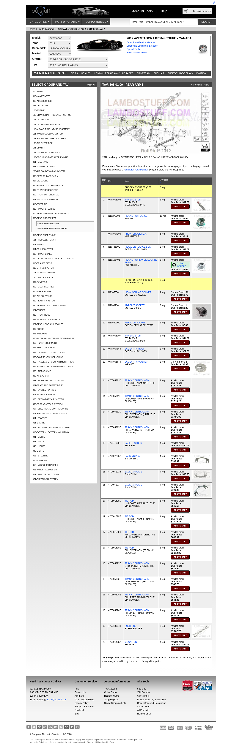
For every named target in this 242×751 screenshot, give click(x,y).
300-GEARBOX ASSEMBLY (45, 176)
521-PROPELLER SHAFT (44, 240)
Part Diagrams (67, 22)
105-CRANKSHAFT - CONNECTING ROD (52, 115)
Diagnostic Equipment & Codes (142, 46)
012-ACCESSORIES (42, 101)
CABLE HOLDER (133, 443)
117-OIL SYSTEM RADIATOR (46, 124)
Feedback (79, 710)
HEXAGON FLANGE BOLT (138, 247)
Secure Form (143, 706)
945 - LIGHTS (39, 446)
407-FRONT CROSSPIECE (45, 190)
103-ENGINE (39, 110)
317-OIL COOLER (41, 181)
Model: (36, 37)
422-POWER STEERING (44, 209)
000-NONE (38, 91)
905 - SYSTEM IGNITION (44, 390)
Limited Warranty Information (151, 699)
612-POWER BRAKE (42, 254)
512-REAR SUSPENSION (44, 235)
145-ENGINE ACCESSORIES (46, 152)
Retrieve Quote (111, 696)
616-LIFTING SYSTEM (43, 268)
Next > (207, 84)
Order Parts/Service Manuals (141, 42)
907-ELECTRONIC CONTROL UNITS (50, 413)
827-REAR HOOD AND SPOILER (48, 324)
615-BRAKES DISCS (42, 263)
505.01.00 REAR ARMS (48, 223)
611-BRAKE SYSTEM (43, 249)
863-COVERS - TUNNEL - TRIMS (48, 357)
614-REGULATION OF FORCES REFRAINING (54, 258)
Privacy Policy (82, 703)
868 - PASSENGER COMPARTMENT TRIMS (53, 362)
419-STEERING (40, 204)
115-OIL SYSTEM (41, 119)
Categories (39, 22)
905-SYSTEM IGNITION (44, 394)
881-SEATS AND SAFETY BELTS (48, 385)
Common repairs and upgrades (113, 73)
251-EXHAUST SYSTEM (44, 166)
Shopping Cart (111, 699)
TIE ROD (129, 500)
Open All (91, 85)
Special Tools (133, 49)
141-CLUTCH (39, 148)
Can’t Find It (143, 696)
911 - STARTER (40, 418)
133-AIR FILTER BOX (43, 143)
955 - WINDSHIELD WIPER (45, 465)
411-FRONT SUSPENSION (45, 199)
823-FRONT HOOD (42, 315)
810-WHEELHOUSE (42, 291)
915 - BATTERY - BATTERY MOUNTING (51, 427)
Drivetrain (143, 73)
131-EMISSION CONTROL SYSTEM (49, 138)
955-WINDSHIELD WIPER (45, 470)
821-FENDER (39, 310)
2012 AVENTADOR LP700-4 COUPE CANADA (81, 29)
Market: (37, 53)
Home (32, 29)
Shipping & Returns (84, 706)
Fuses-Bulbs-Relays (180, 73)
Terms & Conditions (84, 699)
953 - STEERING (40, 456)
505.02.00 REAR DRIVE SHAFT (52, 228)
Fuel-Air (159, 73)
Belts (74, 73)
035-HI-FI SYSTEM (41, 106)
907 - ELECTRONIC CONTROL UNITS (50, 409)
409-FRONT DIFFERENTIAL (46, 195)
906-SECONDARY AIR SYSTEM (47, 404)
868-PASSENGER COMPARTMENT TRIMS (53, 366)
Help (164, 11)
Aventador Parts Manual (136, 169)
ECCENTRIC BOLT (134, 348)
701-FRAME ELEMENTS (44, 272)
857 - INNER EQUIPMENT (45, 343)
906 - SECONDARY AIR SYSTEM (48, 399)
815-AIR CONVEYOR (42, 296)
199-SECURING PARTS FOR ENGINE (50, 157)
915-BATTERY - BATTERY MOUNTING (51, 432)
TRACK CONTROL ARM (137, 380)
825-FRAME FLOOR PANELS (46, 319)
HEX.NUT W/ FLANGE (136, 216)
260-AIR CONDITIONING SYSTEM (49, 171)
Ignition (201, 73)
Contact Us (80, 692)
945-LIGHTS (38, 451)
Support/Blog (97, 22)
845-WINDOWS (40, 334)
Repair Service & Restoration (151, 703)
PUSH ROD (130, 626)
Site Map (141, 688)
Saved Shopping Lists (115, 703)
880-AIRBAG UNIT (41, 376)
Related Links (144, 713)
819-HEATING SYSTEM (44, 301)
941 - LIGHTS (39, 437)
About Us (79, 696)
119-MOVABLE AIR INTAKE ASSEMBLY (51, 129)
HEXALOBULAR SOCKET (138, 292)
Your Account (110, 688)
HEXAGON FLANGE (135, 322)
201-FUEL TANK (40, 162)
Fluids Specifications (137, 52)
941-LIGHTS (38, 441)
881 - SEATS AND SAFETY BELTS (49, 381)
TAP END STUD (133, 199)
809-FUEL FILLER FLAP (44, 287)
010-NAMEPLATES (41, 96)
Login (213, 2)
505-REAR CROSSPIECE (44, 218)
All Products (143, 710)
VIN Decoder (143, 692)
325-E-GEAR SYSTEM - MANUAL (48, 185)
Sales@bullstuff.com (57, 699)
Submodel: (39, 48)
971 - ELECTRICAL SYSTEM (46, 474)
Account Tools (142, 11)
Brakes (86, 73)
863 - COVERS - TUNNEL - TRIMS (49, 352)
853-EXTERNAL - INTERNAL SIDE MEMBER (53, 338)
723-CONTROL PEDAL (43, 277)
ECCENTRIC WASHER (136, 362)
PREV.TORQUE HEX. (136, 234)
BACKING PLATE (133, 456)
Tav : (35, 64)
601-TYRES (38, 244)
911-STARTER (39, 423)
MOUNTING (131, 642)
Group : (37, 58)
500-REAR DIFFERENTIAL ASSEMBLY (51, 213)
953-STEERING (40, 460)
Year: (35, 42)
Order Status (110, 692)
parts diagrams (46, 29)
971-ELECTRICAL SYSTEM (45, 479)
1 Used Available (181, 264)
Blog (77, 713)
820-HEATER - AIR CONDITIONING (49, 305)
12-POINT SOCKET (134, 305)
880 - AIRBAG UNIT (42, 371)
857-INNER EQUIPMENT (44, 348)
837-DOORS (38, 329)
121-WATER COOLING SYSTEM (48, 134)
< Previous (196, 84)
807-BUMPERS (40, 282)
